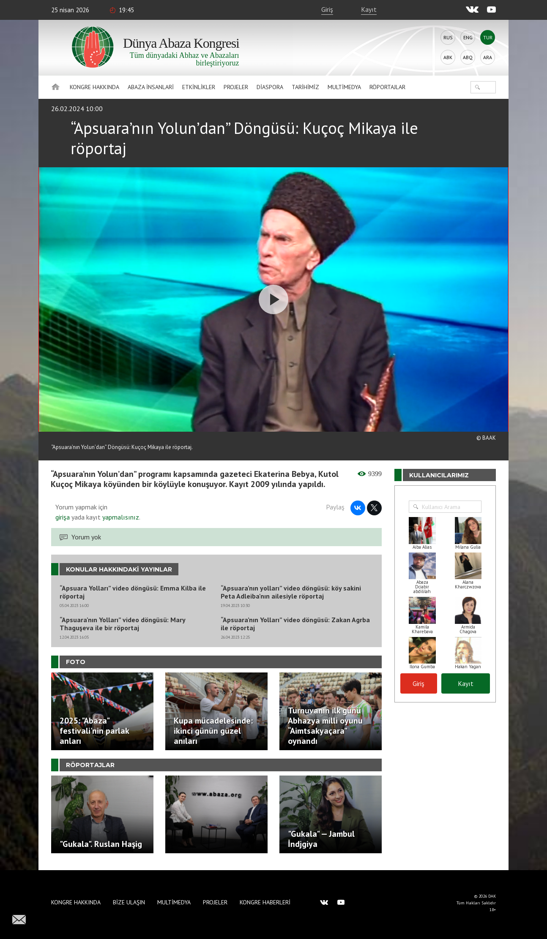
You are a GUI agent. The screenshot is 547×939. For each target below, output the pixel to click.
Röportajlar (387, 87)
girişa (62, 517)
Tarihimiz (305, 87)
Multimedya (344, 87)
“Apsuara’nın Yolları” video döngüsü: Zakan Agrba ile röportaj (295, 624)
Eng (468, 37)
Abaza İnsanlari (151, 87)
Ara (487, 57)
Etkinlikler (198, 87)
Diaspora (270, 87)
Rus (448, 37)
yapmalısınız (120, 517)
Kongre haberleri (265, 902)
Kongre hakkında (94, 87)
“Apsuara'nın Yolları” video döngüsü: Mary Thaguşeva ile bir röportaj (122, 624)
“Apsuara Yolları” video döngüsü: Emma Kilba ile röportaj (133, 592)
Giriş (327, 9)
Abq (468, 57)
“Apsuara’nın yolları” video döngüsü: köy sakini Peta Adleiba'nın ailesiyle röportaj (291, 592)
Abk (447, 57)
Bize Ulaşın (129, 902)
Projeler (236, 87)
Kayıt (369, 9)
